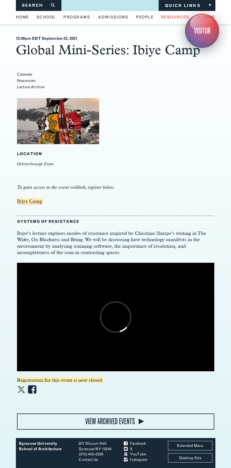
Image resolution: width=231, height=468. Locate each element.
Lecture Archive (30, 87)
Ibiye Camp (29, 201)
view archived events (110, 421)
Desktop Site (190, 458)
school (46, 17)
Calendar (24, 74)
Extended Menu (190, 445)
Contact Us (88, 459)
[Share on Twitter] (21, 391)
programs (76, 17)
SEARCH (38, 5)
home (22, 17)
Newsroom (26, 80)
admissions (113, 17)
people (144, 17)
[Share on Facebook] (32, 391)
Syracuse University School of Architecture (40, 446)
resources (175, 17)
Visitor (202, 31)
